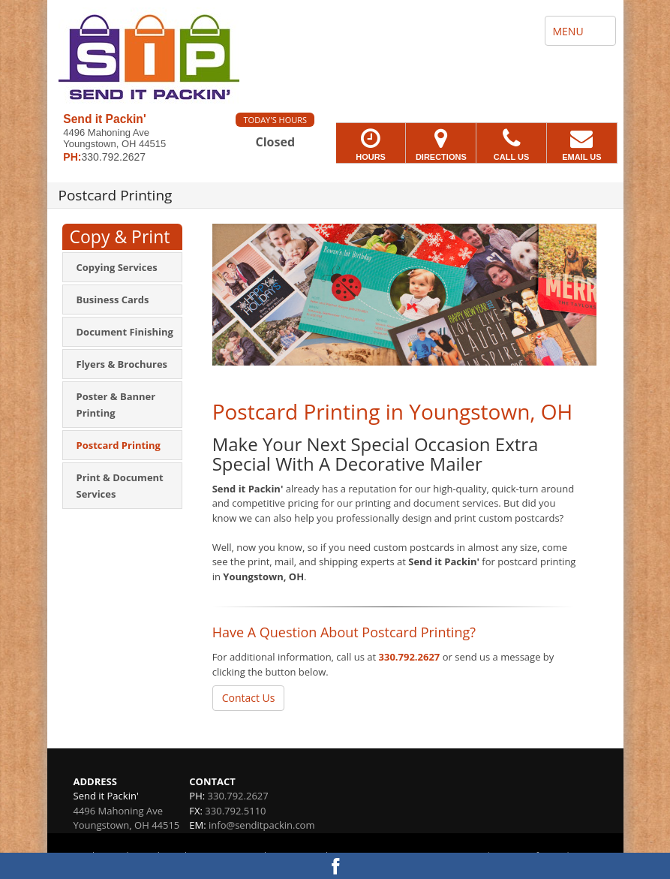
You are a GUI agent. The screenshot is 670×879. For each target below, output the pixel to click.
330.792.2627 (409, 657)
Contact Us (248, 698)
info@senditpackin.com (261, 825)
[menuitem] (122, 267)
